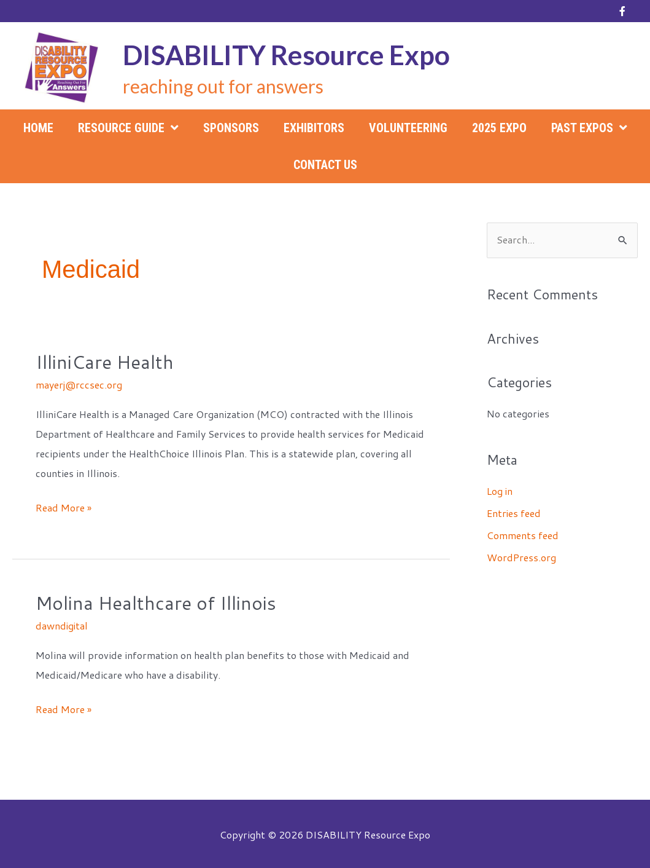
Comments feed (523, 535)
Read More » (63, 507)
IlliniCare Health (105, 362)
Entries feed (514, 513)
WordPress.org (521, 557)
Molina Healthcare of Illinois (156, 601)
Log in (500, 491)
